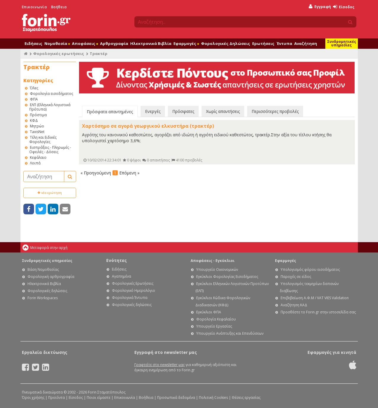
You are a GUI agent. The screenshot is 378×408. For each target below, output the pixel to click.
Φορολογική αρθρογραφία (51, 276)
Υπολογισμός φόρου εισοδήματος (310, 269)
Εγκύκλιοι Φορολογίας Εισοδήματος (227, 276)
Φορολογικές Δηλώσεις (225, 43)
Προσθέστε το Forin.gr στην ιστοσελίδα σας (318, 312)
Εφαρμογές (186, 43)
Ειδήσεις (33, 43)
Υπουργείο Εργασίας (214, 326)
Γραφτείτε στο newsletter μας (159, 364)
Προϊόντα (56, 397)
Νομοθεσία (57, 43)
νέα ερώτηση (50, 192)
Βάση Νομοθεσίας (43, 269)
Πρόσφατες (183, 111)
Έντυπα (284, 43)
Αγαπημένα (121, 276)
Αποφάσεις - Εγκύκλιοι (212, 260)
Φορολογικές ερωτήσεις (58, 53)
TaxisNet (37, 131)
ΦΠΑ (34, 99)
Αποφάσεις (85, 43)
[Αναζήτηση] (43, 176)
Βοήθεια (59, 6)
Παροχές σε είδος (296, 276)
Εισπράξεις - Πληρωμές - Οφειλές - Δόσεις (50, 149)
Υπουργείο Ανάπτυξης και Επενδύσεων (229, 333)
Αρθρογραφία (114, 43)
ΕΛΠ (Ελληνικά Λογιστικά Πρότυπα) (49, 107)
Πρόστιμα (38, 114)
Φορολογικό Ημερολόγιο (133, 290)
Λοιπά (35, 163)
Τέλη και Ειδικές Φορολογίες (43, 139)
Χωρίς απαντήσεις (223, 111)
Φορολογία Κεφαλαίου (216, 319)
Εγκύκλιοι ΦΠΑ (208, 312)
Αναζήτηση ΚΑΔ (294, 304)
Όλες (34, 87)
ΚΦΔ (34, 120)
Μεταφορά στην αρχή (48, 247)
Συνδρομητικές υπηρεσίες (341, 43)
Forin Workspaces (43, 297)
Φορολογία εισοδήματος (51, 93)
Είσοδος (343, 6)
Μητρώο (37, 126)
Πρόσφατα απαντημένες (110, 111)
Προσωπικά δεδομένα (176, 397)
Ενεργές (152, 111)
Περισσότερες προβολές (275, 111)
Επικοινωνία (34, 6)
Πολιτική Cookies (213, 397)
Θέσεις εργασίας (246, 397)
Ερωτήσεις (263, 43)
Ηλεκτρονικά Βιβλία (150, 43)
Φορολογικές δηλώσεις (47, 290)
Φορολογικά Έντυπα (129, 297)
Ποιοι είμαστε (98, 397)
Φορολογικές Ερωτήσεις (132, 283)
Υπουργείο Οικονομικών (217, 269)
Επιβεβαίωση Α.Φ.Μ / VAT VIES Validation (315, 297)
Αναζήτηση (305, 43)
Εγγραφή (320, 6)
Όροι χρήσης (33, 397)
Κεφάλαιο (38, 157)
